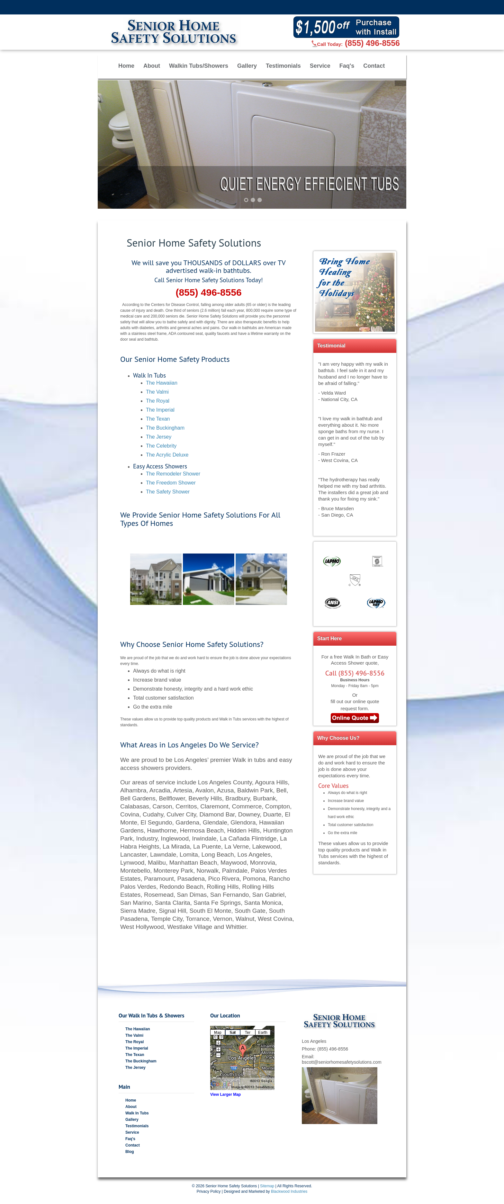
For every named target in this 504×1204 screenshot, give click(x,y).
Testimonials (283, 66)
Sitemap (267, 1186)
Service (320, 66)
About (151, 66)
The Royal (157, 401)
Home (126, 66)
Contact (374, 66)
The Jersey (158, 437)
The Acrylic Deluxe (167, 455)
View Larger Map (225, 1094)
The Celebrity (161, 446)
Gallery (247, 66)
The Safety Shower (168, 491)
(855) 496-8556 (372, 43)
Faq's (346, 66)
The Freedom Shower (171, 482)
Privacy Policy (209, 1191)
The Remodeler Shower (173, 473)
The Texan (158, 419)
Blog (129, 1151)
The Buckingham (165, 428)
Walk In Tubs (137, 1113)
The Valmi (157, 392)
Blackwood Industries (289, 1191)
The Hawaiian (161, 383)
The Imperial (160, 410)
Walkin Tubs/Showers (198, 66)
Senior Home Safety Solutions (231, 1186)
